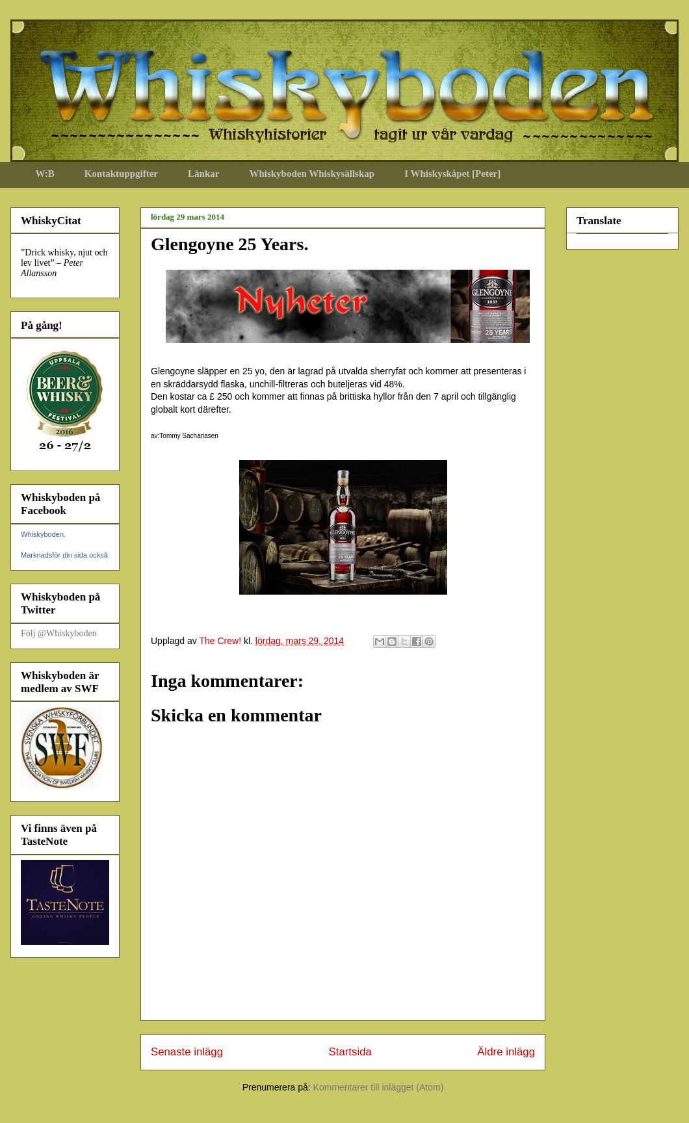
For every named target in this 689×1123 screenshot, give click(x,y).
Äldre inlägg (506, 1052)
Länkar (203, 173)
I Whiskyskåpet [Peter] (452, 173)
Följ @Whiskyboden (59, 633)
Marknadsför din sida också (64, 555)
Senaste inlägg (187, 1052)
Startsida (350, 1052)
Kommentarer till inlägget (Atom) (378, 1087)
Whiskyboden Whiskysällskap (311, 173)
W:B (45, 173)
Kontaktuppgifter (121, 173)
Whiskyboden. (43, 534)
